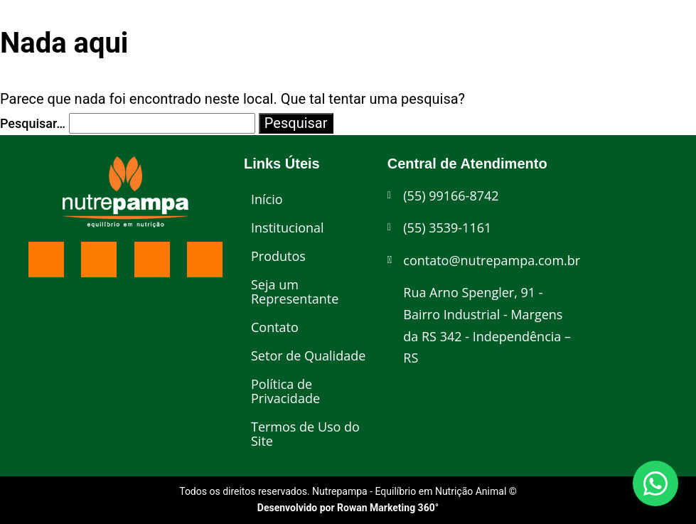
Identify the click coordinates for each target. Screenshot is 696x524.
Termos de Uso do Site (305, 433)
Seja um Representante (294, 291)
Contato (275, 327)
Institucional (287, 227)
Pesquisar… (32, 123)
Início (267, 199)
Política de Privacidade (285, 391)
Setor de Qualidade (308, 355)
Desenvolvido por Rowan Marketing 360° (348, 507)
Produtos (278, 255)
